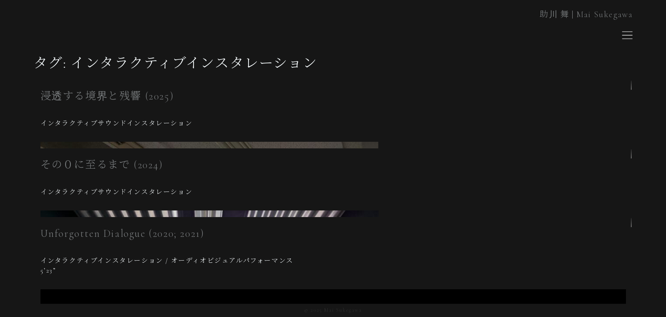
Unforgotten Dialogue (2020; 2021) (122, 233)
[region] (333, 114)
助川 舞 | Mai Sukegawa (586, 14)
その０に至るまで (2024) (101, 164)
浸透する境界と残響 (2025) (107, 96)
